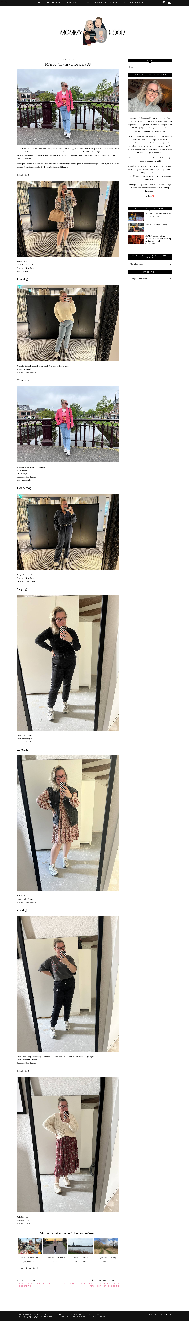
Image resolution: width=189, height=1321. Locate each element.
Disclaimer (25, 1316)
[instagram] (164, 3)
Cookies (98, 1314)
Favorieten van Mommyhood (100, 3)
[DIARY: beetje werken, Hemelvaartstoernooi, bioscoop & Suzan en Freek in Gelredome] (136, 239)
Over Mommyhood (80, 1314)
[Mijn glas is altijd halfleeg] (136, 227)
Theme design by (159, 1314)
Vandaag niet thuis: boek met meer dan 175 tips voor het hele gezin (93, 1283)
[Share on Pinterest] (34, 1268)
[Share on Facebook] (26, 1268)
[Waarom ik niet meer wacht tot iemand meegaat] (136, 216)
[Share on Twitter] (30, 1268)
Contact (72, 3)
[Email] (169, 3)
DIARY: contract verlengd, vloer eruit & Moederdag (42, 1283)
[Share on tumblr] (37, 1268)
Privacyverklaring (46, 1316)
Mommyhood (54, 3)
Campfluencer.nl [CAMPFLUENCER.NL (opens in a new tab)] (133, 3)
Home (38, 3)
